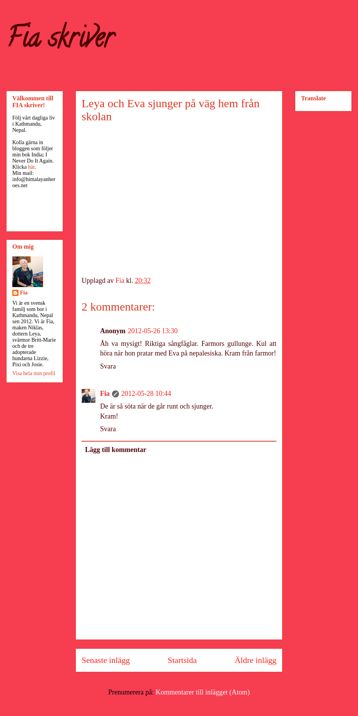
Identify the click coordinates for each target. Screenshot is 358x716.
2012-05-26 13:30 (153, 331)
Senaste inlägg (106, 660)
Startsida (182, 660)
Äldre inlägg (255, 660)
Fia (105, 393)
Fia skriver (60, 40)
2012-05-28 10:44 (146, 393)
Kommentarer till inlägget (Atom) (202, 692)
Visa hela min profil (33, 373)
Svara (108, 366)
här (31, 167)
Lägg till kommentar (115, 450)
